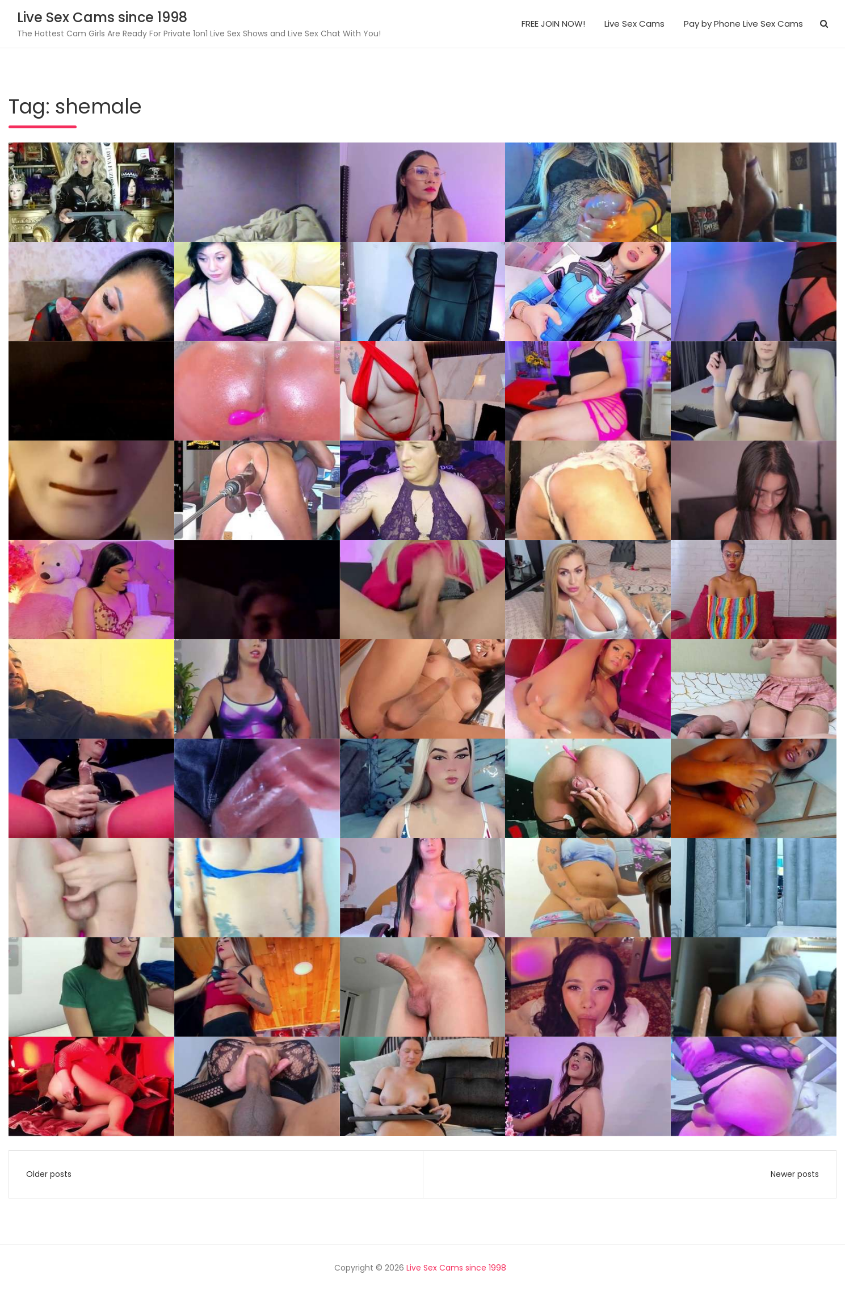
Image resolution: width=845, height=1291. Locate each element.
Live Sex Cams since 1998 (102, 17)
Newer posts (795, 1174)
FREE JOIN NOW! (553, 24)
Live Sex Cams (634, 24)
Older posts (49, 1174)
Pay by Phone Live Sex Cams (743, 24)
